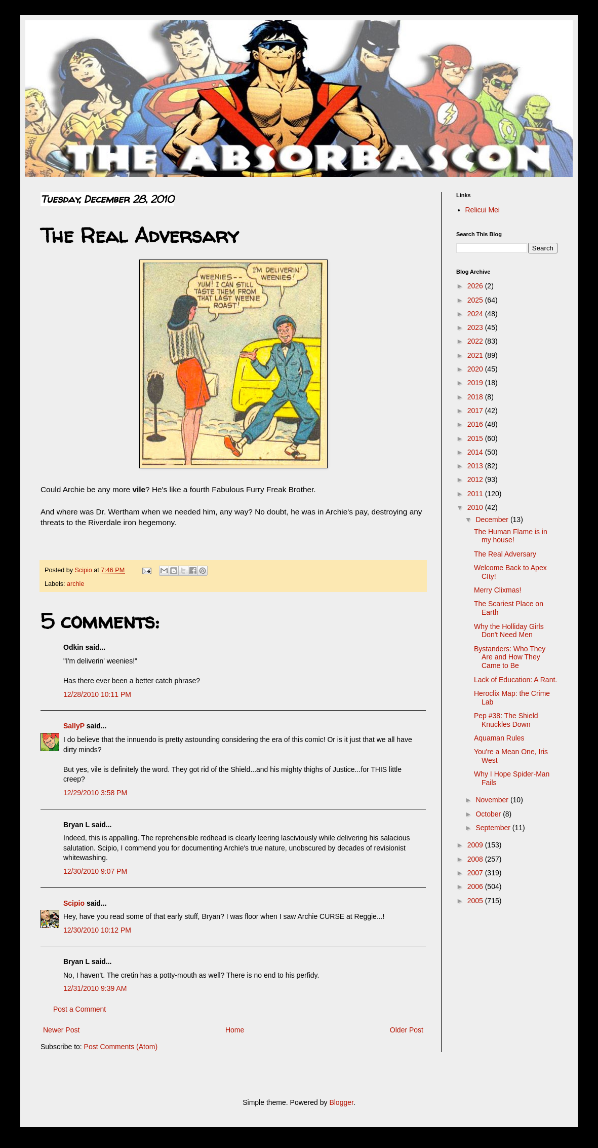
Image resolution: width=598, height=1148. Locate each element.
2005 (476, 901)
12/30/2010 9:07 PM (95, 871)
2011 (476, 494)
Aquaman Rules (499, 738)
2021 (476, 355)
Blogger (341, 1102)
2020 (476, 369)
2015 (476, 438)
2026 (476, 286)
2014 (476, 452)
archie (75, 583)
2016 (476, 424)
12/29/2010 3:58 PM (95, 793)
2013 (476, 466)
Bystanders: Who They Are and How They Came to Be (509, 657)
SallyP (74, 726)
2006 (476, 886)
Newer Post (61, 1030)
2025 (476, 300)
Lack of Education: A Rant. (515, 680)
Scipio (74, 903)
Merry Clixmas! (497, 590)
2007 (476, 873)
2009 (476, 845)
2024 (476, 314)
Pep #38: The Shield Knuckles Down (506, 720)
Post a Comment (79, 1009)
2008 (476, 859)
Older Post (406, 1030)
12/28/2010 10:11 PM (97, 694)
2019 (476, 383)
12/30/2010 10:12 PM (97, 930)
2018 (476, 397)
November (492, 800)
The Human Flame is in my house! (510, 536)
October (489, 814)
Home (234, 1030)
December (492, 519)
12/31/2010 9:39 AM (95, 988)
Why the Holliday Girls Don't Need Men (509, 630)
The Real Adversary (505, 554)
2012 (476, 479)
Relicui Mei (482, 210)
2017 (476, 410)
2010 (476, 507)
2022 (476, 341)
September (493, 828)
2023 (476, 327)
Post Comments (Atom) (120, 1047)
